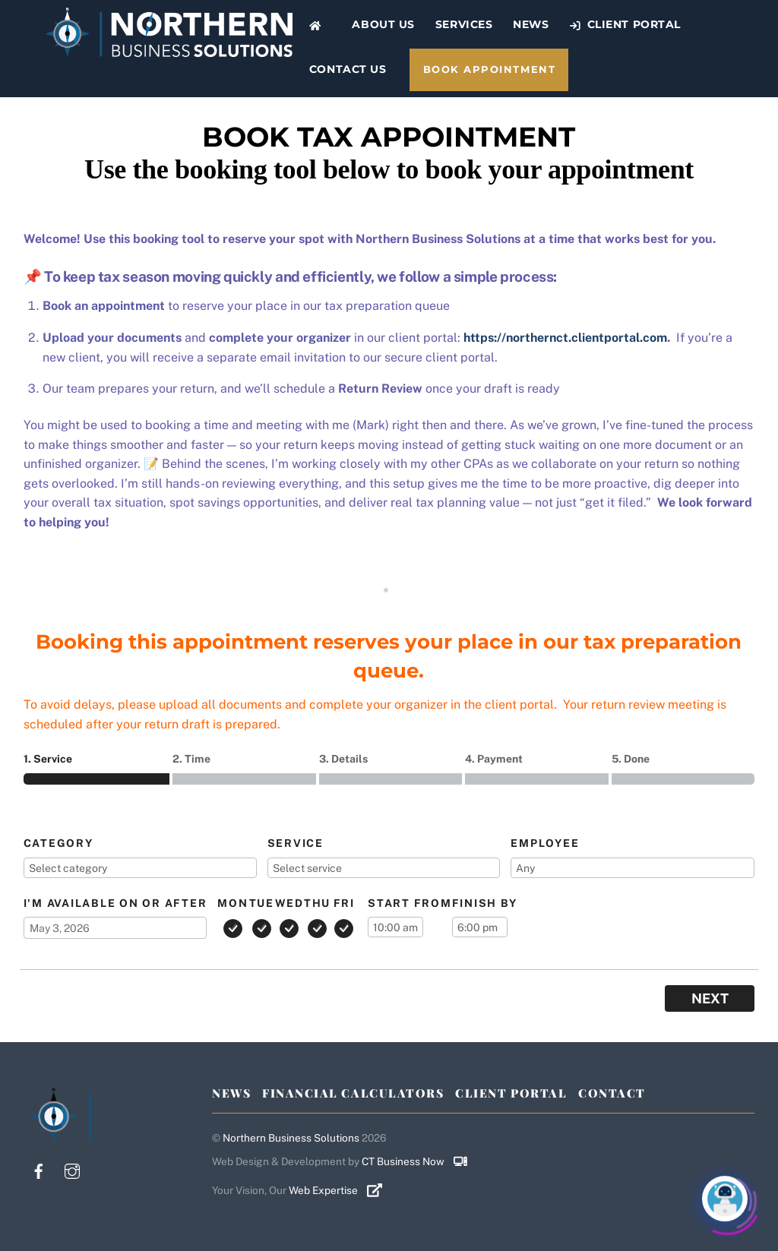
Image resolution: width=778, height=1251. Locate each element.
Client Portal (625, 24)
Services (463, 24)
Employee (545, 843)
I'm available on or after (115, 903)
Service (295, 843)
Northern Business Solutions (291, 1138)
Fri (344, 903)
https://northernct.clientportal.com (565, 337)
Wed (289, 903)
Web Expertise (341, 1190)
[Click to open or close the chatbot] (725, 1198)
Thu (317, 903)
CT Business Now (420, 1161)
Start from (410, 903)
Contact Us (347, 69)
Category (58, 843)
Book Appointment (489, 69)
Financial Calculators (353, 1093)
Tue (261, 903)
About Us (383, 24)
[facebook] (39, 1169)
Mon (232, 903)
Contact (612, 1093)
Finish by (484, 903)
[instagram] (72, 1169)
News (531, 24)
